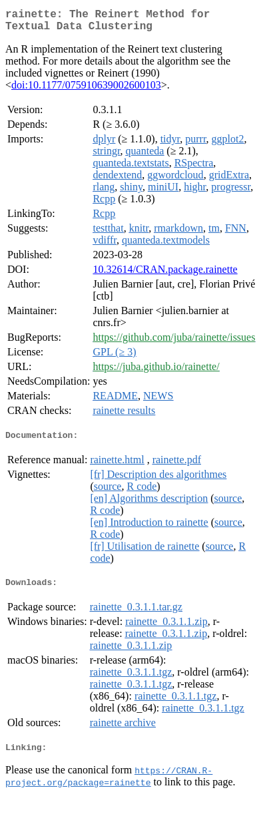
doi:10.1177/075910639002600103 (86, 90)
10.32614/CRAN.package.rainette (165, 274)
